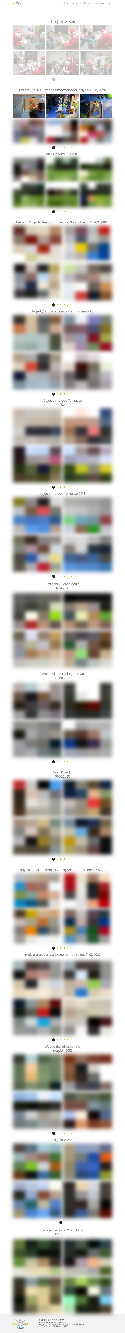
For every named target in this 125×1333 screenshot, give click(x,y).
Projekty (78, 3)
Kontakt (108, 3)
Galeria (95, 3)
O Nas (72, 3)
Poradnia (101, 3)
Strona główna (64, 3)
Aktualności (86, 3)
